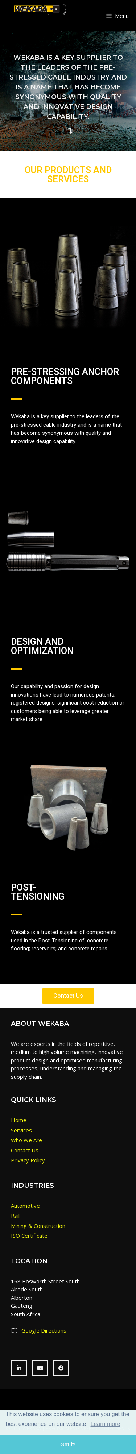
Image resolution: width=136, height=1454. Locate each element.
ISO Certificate (29, 1235)
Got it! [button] (67, 1444)
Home (18, 1120)
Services (21, 1130)
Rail (15, 1215)
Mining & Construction (38, 1225)
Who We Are (26, 1140)
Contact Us (24, 1150)
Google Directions (43, 1330)
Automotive (25, 1205)
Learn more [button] (105, 1424)
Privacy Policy (28, 1160)
